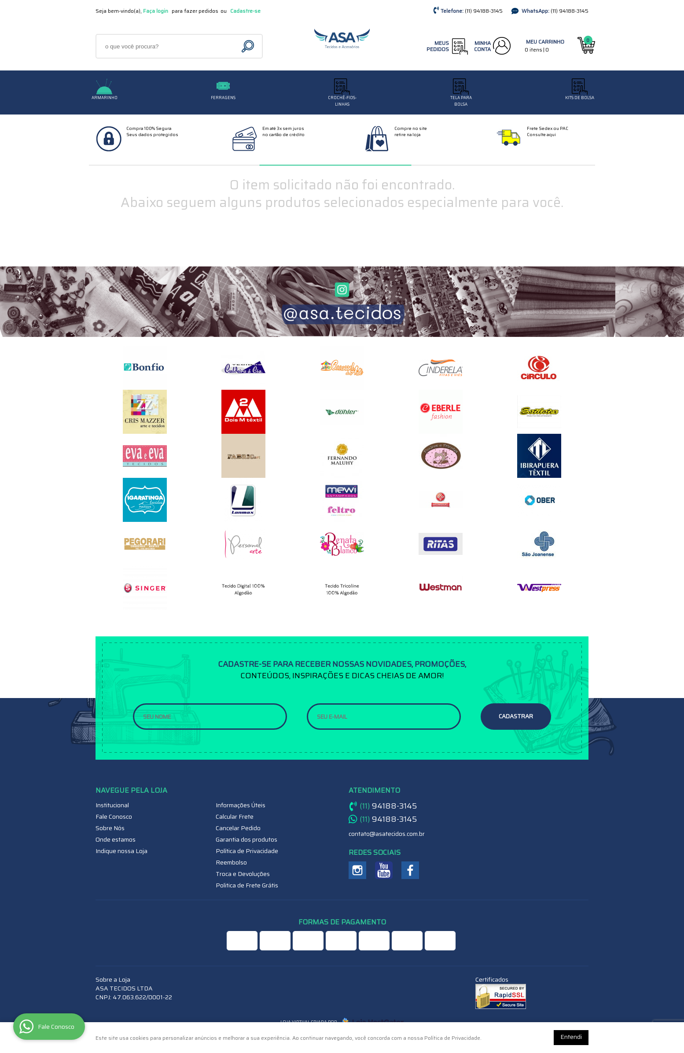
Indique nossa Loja (121, 851)
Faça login (155, 11)
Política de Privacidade (247, 851)
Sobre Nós (110, 828)
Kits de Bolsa (579, 98)
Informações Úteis (240, 805)
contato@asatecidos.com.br (387, 834)
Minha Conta (482, 46)
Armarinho (105, 98)
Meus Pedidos (438, 46)
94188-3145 (484, 11)
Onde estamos (116, 839)
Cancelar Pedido (238, 828)
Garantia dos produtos (246, 839)
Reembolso (231, 862)
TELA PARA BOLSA (461, 101)
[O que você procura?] (249, 46)
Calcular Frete (235, 816)
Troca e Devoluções (243, 874)
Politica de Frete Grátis (247, 885)
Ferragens (223, 98)
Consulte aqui (541, 134)
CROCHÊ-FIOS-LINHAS (342, 101)
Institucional (112, 805)
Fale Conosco (114, 816)
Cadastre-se (245, 11)
